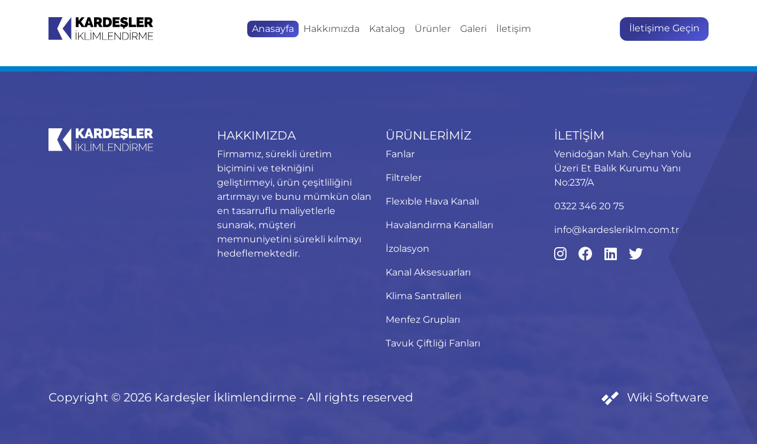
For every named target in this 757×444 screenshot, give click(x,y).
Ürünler (433, 28)
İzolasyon (407, 248)
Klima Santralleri (423, 296)
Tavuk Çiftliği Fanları (433, 343)
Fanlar (400, 154)
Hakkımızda (331, 28)
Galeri (473, 28)
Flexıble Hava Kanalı (432, 201)
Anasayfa (273, 28)
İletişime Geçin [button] (664, 28)
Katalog (387, 28)
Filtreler (404, 177)
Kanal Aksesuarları (428, 272)
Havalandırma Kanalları (439, 225)
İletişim (513, 28)
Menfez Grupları (423, 319)
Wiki (655, 397)
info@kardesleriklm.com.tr (616, 229)
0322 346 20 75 (589, 206)
